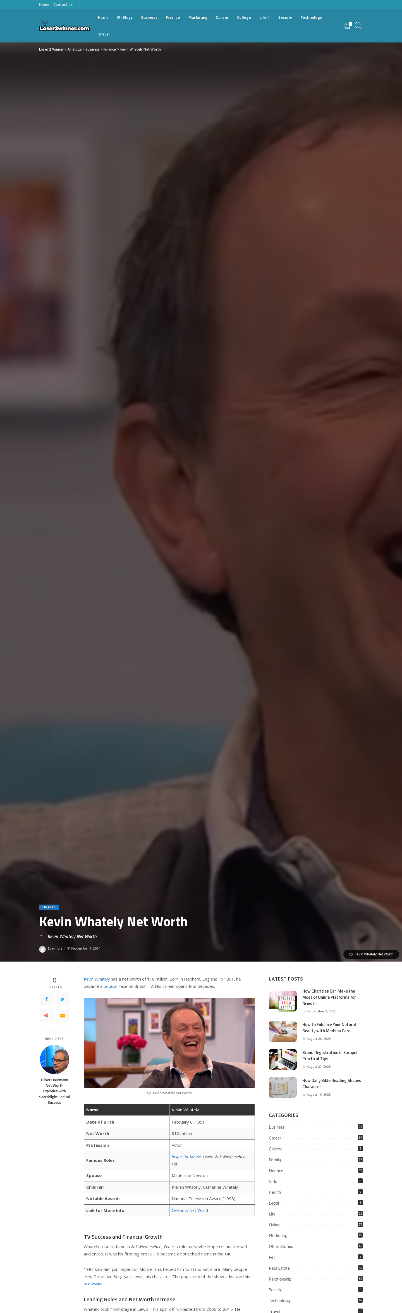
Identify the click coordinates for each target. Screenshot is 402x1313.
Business (276, 1127)
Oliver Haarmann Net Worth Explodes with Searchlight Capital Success (54, 1091)
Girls (273, 1181)
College (276, 1149)
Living (274, 1225)
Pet (272, 1257)
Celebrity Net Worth (191, 1210)
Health (275, 1192)
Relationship (280, 1279)
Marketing (278, 1235)
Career (275, 1138)
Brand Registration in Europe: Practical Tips (329, 1055)
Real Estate (279, 1268)
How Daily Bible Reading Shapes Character (331, 1083)
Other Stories (281, 1246)
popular (111, 986)
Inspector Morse (186, 1156)
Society (275, 1289)
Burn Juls (55, 948)
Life (272, 1214)
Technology (279, 1300)
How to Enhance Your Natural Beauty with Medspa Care (329, 1027)
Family (275, 1159)
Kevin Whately (97, 979)
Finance (49, 907)
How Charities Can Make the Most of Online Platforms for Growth (329, 997)
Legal (274, 1203)
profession (94, 1283)
